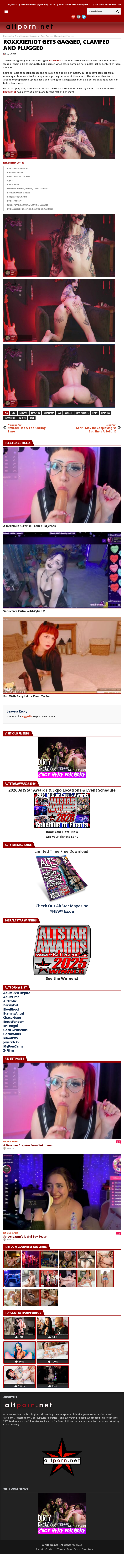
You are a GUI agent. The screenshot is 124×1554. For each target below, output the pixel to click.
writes (13, 162)
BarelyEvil (10, 1005)
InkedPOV (10, 1038)
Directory (87, 1549)
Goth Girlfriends (15, 1030)
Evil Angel (10, 1025)
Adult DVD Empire (16, 993)
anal (14, 413)
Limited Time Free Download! (62, 851)
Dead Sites (73, 1549)
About (39, 1549)
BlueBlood (11, 1009)
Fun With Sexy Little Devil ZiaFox (27, 696)
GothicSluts (12, 1034)
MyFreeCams (13, 1046)
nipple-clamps (82, 413)
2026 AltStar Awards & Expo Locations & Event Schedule (62, 790)
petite (94, 413)
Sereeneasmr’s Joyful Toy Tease (53, 4)
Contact (50, 1549)
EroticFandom (13, 1021)
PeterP (10, 1148)
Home (6, 36)
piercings (105, 413)
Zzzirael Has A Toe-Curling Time (30, 428)
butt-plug (35, 413)
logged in (26, 716)
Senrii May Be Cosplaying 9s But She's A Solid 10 (94, 428)
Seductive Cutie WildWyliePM (89, 4)
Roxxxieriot (54, 60)
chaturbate (49, 413)
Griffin (13, 53)
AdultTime (11, 997)
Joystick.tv (11, 1042)
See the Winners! (62, 952)
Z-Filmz (8, 1050)
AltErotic (9, 1001)
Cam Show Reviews (19, 36)
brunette (23, 413)
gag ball (68, 413)
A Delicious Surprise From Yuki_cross (29, 526)
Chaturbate (12, 1017)
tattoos (22, 417)
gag (59, 413)
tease (31, 417)
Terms (61, 1549)
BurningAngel (13, 1013)
